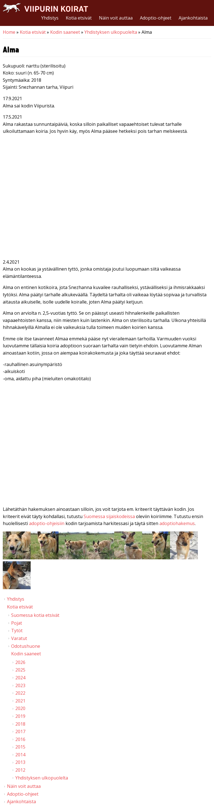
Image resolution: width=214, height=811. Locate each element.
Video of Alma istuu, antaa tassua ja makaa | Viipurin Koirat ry (107, 197)
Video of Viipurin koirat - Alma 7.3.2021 (107, 445)
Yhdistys (50, 18)
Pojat (16, 623)
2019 (20, 716)
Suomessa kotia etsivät (35, 615)
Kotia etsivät (79, 18)
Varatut (19, 638)
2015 (20, 747)
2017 (20, 731)
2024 (20, 678)
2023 (20, 685)
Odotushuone (25, 646)
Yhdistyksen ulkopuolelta (110, 32)
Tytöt (17, 630)
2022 (20, 693)
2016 (20, 739)
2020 (20, 708)
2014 (20, 755)
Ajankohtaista (193, 18)
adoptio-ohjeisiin (46, 523)
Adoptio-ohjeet (155, 18)
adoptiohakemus (177, 523)
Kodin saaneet (65, 32)
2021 (20, 701)
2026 (20, 662)
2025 (20, 670)
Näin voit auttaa (116, 18)
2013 (20, 762)
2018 (20, 724)
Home (9, 32)
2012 (20, 770)
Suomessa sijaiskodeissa (109, 516)
